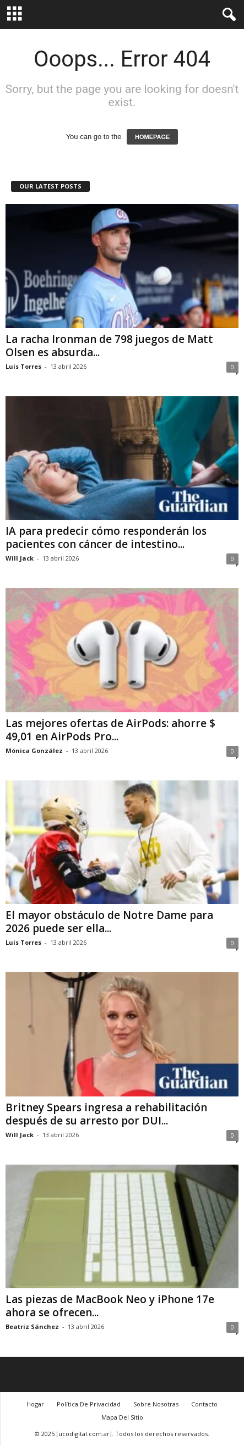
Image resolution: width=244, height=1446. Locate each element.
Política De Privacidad (89, 1404)
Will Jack (20, 558)
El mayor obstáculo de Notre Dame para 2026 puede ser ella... (109, 921)
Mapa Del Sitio (122, 1417)
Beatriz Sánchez (32, 1326)
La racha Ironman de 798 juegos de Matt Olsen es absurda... (109, 345)
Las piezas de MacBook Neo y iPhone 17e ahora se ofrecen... (110, 1306)
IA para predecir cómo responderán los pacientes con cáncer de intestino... (106, 537)
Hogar (35, 1404)
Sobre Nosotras (155, 1404)
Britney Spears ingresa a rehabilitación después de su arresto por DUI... (106, 1114)
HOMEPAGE (152, 137)
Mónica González (34, 750)
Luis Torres (23, 366)
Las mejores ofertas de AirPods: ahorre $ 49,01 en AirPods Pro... (110, 730)
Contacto (204, 1404)
